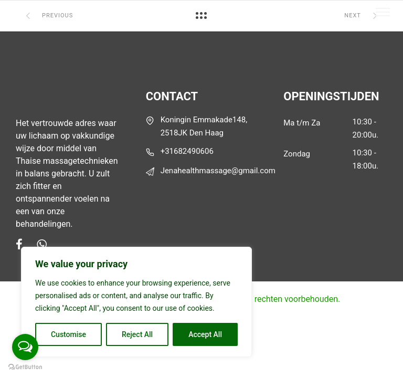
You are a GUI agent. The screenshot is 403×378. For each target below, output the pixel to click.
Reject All (137, 334)
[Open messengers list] (25, 347)
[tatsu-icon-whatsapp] (42, 244)
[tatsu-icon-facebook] (22, 244)
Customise (68, 334)
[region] (136, 302)
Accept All (205, 334)
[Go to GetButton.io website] (25, 367)
